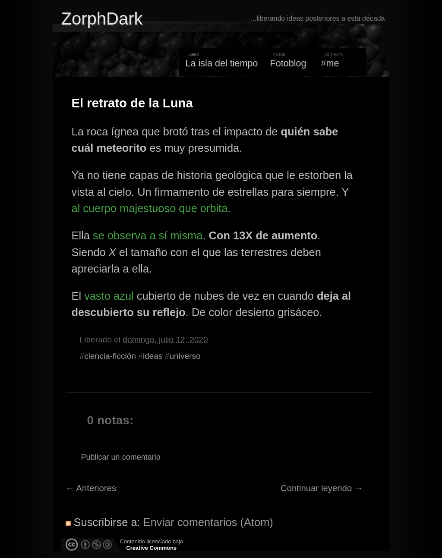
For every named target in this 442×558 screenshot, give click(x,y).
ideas (153, 356)
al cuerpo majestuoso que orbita (150, 208)
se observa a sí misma (147, 235)
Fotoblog (288, 63)
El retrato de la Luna (132, 103)
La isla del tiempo (221, 63)
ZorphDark (102, 18)
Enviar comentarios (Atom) (208, 522)
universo (184, 356)
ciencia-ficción (110, 356)
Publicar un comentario (121, 457)
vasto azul (109, 296)
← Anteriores (91, 488)
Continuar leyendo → (322, 488)
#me (330, 63)
